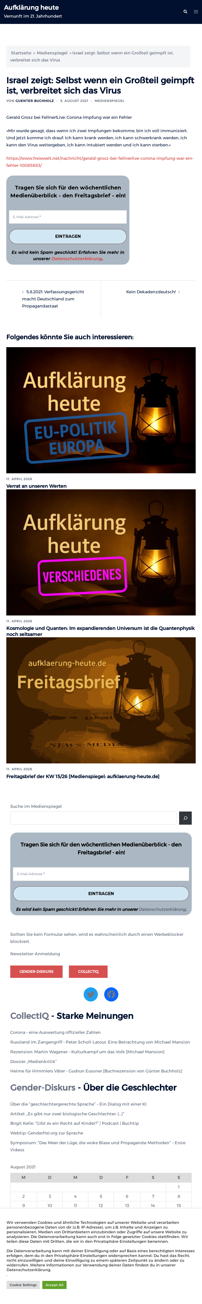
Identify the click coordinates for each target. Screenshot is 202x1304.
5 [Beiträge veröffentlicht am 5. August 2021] (101, 1195)
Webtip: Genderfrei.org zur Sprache (46, 1132)
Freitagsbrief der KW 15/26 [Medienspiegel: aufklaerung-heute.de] (83, 775)
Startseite (21, 52)
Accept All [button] (54, 1285)
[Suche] (185, 817)
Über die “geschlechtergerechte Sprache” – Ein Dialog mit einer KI (78, 1103)
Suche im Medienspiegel (36, 805)
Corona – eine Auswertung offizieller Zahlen (55, 1031)
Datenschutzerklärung (77, 258)
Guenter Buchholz (35, 101)
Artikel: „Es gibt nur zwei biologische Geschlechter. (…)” (67, 1112)
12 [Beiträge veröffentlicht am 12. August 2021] (101, 1204)
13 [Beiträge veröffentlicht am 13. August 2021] (127, 1204)
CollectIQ (88, 970)
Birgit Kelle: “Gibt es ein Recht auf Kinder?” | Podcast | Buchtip (74, 1122)
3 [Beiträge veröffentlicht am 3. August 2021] (50, 1195)
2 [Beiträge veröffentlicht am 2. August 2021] (23, 1195)
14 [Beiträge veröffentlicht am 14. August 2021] (153, 1204)
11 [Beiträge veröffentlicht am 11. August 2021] (75, 1204)
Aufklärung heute (31, 7)
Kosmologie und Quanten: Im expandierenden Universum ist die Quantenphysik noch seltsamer (82, 630)
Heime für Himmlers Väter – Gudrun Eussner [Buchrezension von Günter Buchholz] (96, 1070)
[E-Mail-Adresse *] (68, 217)
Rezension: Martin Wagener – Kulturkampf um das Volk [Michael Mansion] (87, 1050)
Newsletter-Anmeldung (35, 953)
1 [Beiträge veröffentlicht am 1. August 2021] (179, 1185)
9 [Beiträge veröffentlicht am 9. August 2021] (23, 1204)
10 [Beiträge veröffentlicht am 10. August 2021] (50, 1204)
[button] (185, 12)
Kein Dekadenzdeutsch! (151, 291)
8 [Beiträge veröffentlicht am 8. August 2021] (179, 1195)
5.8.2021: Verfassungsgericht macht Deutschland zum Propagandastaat (53, 299)
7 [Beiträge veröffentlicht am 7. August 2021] (153, 1195)
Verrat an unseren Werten (36, 486)
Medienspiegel (52, 52)
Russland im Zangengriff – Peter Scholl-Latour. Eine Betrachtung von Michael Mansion (100, 1041)
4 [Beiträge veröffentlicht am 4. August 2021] (75, 1195)
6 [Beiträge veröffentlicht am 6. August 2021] (127, 1195)
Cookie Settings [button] (23, 1285)
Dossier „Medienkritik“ (33, 1060)
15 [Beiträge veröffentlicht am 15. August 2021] (179, 1204)
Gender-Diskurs (36, 970)
